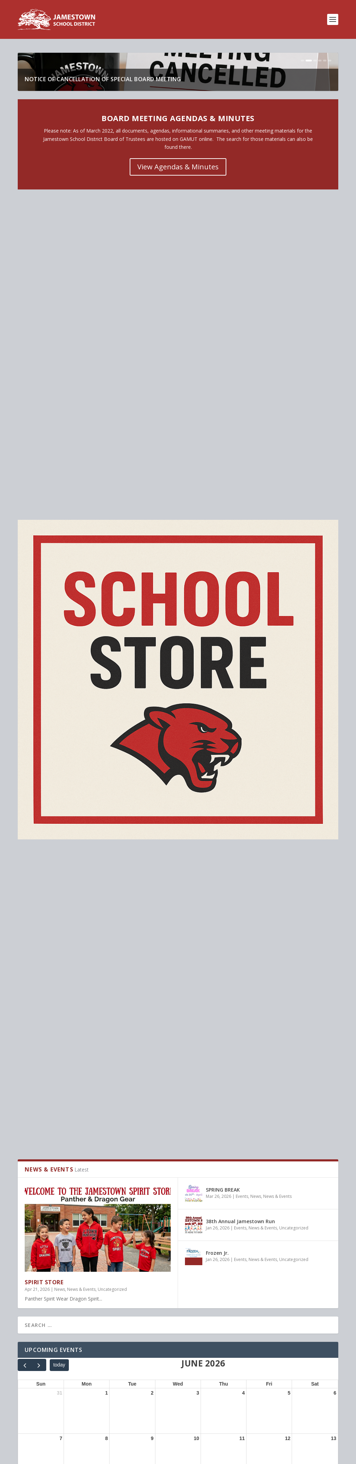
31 (59, 906)
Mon (87, 897)
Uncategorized (112, 803)
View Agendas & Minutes (178, 316)
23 (151, 1043)
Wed (178, 897)
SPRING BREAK (223, 703)
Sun (40, 897)
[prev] (25, 879)
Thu (223, 897)
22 (105, 1043)
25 (242, 1043)
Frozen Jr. (217, 766)
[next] (39, 879)
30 (151, 1089)
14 (59, 998)
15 (105, 998)
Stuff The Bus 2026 (68, 1163)
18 (242, 998)
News (59, 803)
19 (288, 998)
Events (242, 710)
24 (196, 1043)
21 (59, 1043)
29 (105, 1089)
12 (288, 952)
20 (334, 998)
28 (59, 1089)
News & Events (81, 803)
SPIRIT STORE (44, 795)
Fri (269, 897)
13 (334, 952)
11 (242, 952)
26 (288, 1043)
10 (196, 952)
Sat (315, 897)
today (59, 878)
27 (334, 1043)
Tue (132, 897)
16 (151, 998)
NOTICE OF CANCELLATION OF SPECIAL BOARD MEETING (105, 229)
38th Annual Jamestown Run (240, 735)
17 (196, 998)
